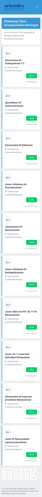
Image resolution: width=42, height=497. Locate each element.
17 (10, 478)
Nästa (33, 478)
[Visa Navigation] (37, 7)
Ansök (31, 76)
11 (10, 474)
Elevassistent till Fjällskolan (19, 145)
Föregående (8, 470)
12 (16, 474)
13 (21, 474)
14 (27, 474)
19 (21, 478)
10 (4, 474)
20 (27, 478)
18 (16, 478)
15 (32, 474)
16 (4, 478)
